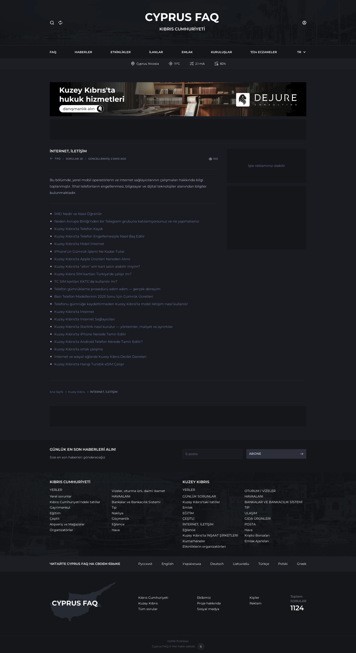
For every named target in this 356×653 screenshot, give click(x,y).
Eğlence (118, 524)
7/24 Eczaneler (263, 52)
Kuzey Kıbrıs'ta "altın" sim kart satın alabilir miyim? (97, 266)
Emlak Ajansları (257, 541)
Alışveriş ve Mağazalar (67, 524)
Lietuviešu (241, 564)
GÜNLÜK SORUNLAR (199, 496)
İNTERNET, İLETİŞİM (198, 524)
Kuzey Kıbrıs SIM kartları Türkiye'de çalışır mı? (93, 274)
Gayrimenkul (60, 507)
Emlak (187, 52)
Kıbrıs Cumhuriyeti (153, 598)
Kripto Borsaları (257, 535)
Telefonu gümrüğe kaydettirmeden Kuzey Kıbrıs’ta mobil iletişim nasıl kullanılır (121, 304)
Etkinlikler (121, 52)
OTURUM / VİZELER (260, 491)
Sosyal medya (208, 609)
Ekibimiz (204, 598)
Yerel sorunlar (61, 496)
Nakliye (117, 513)
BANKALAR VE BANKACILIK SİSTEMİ (273, 502)
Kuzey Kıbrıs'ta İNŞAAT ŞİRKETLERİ (210, 535)
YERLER (56, 490)
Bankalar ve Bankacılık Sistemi (136, 502)
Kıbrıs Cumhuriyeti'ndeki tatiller (75, 502)
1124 (297, 608)
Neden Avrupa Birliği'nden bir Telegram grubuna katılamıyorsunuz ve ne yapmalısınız (126, 221)
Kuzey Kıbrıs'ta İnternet (74, 311)
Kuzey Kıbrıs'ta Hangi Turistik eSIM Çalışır (89, 364)
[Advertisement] (178, 129)
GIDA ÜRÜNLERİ (258, 519)
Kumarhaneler (194, 541)
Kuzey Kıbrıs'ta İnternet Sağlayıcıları (84, 319)
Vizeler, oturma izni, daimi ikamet (138, 491)
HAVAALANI (121, 496)
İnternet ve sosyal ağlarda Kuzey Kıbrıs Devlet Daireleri (100, 356)
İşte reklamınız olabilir (266, 165)
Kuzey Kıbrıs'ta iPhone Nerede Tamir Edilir (90, 334)
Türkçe (263, 564)
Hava (116, 530)
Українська (192, 564)
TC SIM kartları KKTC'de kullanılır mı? (85, 281)
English (167, 564)
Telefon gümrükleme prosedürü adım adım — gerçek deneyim (107, 289)
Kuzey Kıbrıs (148, 603)
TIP (247, 507)
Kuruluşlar (221, 52)
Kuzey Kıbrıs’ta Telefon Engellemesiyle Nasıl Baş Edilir (99, 236)
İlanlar (156, 52)
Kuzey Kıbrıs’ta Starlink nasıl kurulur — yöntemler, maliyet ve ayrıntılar (113, 326)
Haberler (83, 52)
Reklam (256, 603)
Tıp (114, 507)
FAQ (53, 52)
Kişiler (254, 598)
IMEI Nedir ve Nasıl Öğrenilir (78, 214)
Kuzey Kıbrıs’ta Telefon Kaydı (78, 229)
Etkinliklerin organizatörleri (204, 546)
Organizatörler (61, 530)
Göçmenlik (120, 519)
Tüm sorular (148, 609)
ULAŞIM (251, 513)
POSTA (250, 524)
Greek (301, 564)
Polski (283, 564)
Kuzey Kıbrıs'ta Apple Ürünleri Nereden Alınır (92, 259)
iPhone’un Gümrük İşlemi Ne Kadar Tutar (89, 251)
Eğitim (55, 513)
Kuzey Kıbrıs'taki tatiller (201, 502)
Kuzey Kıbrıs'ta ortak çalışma (78, 349)
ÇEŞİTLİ (188, 519)
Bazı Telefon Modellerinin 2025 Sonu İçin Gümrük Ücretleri (103, 296)
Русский (145, 564)
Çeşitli (54, 519)
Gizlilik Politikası (178, 641)
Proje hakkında (209, 603)
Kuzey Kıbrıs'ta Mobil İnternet (79, 244)
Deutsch (217, 564)
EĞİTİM (188, 513)
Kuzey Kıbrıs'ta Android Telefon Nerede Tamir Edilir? (98, 341)
